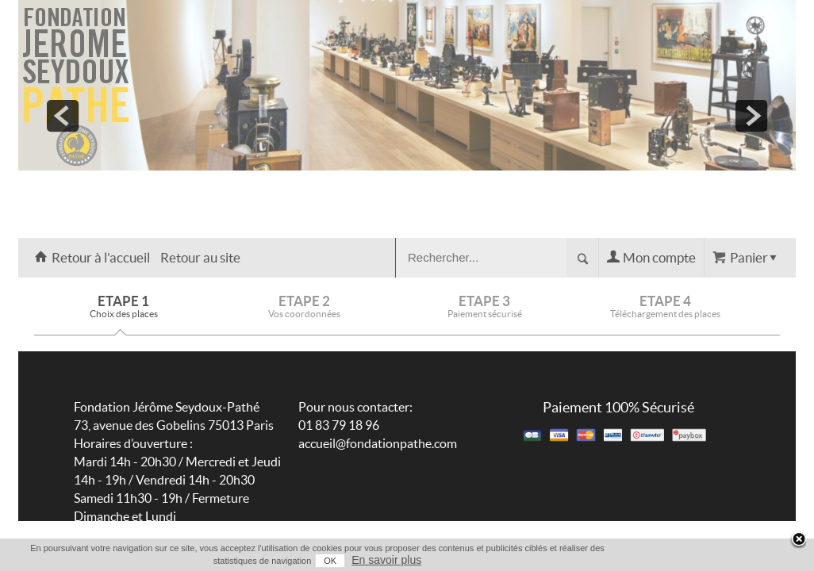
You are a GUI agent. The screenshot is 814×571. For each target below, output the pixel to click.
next (751, 115)
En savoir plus (765, 560)
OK (708, 560)
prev (62, 115)
